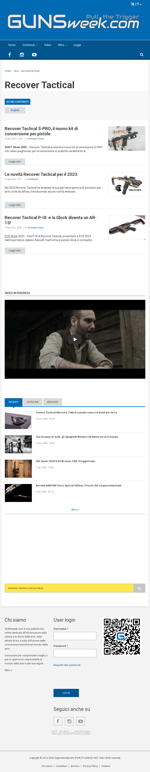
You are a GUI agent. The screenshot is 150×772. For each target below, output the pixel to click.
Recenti (13, 402)
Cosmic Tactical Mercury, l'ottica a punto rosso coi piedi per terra (76, 412)
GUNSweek (33, 179)
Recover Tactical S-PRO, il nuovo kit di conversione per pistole (41, 131)
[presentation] (83, 676)
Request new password (67, 665)
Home (12, 45)
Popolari (32, 402)
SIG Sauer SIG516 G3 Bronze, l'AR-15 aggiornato (65, 461)
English (15, 110)
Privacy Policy (90, 766)
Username (61, 628)
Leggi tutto (15, 161)
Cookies (105, 766)
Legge (77, 45)
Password (61, 645)
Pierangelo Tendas (36, 139)
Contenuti (29, 45)
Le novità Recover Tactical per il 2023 (41, 174)
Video (47, 45)
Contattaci (61, 766)
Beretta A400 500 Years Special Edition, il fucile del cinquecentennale (78, 485)
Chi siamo (46, 766)
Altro (61, 45)
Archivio (52, 402)
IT (136, 4)
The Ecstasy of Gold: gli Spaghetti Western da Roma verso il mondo (77, 436)
